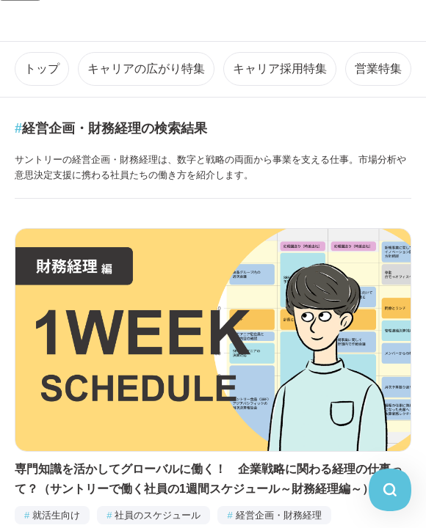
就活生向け (52, 515)
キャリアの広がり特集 (146, 68)
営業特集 (378, 68)
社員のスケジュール (153, 515)
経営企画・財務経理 (274, 515)
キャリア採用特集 (280, 68)
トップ (41, 68)
